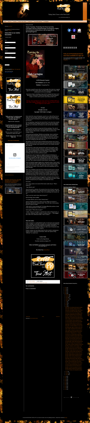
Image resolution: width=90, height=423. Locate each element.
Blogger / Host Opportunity (16, 69)
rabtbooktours (16, 170)
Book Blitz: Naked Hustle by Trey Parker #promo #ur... (74, 352)
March (66, 371)
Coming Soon (30, 282)
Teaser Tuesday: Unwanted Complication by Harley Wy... (74, 344)
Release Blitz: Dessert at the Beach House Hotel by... (73, 331)
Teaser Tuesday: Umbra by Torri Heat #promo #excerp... (74, 318)
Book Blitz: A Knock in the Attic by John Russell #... (73, 357)
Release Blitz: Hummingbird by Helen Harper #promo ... (74, 310)
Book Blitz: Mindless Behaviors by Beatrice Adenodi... (73, 354)
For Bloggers (46, 21)
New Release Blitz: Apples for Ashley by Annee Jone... (74, 327)
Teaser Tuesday (44, 282)
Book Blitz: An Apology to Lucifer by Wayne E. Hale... (73, 345)
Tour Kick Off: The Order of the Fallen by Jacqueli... (73, 311)
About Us (9, 21)
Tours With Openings (38, 21)
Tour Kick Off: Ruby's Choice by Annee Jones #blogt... (74, 321)
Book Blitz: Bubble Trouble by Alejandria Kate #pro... (73, 355)
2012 (65, 389)
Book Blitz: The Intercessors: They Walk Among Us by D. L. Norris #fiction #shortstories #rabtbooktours (13, 181)
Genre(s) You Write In (8, 56)
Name (6, 40)
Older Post (58, 316)
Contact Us (30, 21)
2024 (65, 290)
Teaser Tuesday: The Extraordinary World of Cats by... (74, 362)
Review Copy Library (22, 21)
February (67, 373)
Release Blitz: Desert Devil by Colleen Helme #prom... (74, 358)
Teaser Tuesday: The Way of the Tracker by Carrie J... (74, 330)
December (67, 294)
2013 (65, 387)
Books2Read (46, 249)
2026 (65, 287)
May (66, 304)
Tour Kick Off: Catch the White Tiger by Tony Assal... (73, 364)
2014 (65, 386)
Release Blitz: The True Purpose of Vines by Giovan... (74, 324)
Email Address (7, 45)
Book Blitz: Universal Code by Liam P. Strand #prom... (74, 348)
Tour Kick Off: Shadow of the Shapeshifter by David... (73, 369)
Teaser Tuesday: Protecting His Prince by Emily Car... (73, 328)
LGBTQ (36, 282)
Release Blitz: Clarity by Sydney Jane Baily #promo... (73, 351)
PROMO (41, 282)
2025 (65, 289)
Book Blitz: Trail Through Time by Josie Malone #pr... (73, 342)
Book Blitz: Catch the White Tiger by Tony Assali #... (73, 361)
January (66, 374)
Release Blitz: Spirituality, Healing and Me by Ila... (73, 308)
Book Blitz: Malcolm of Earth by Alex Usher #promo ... (74, 368)
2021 (65, 376)
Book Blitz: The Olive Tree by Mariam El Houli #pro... (73, 367)
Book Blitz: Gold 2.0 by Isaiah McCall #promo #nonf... (73, 337)
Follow (76, 38)
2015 (65, 384)
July (66, 301)
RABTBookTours (9, 170)
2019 (65, 379)
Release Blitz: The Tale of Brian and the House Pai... (73, 338)
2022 (65, 293)
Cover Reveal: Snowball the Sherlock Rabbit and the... (74, 335)
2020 (65, 377)
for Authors (9, 30)
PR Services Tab (72, 58)
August (66, 300)
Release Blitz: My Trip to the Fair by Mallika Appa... (73, 347)
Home (5, 21)
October (66, 297)
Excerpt (34, 282)
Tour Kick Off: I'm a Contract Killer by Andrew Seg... (73, 334)
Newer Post (28, 316)
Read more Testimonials (13, 140)
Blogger (66, 417)
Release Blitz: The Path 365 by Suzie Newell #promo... (74, 317)
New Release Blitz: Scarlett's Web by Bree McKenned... (74, 341)
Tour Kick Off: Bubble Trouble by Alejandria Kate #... (73, 320)
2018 (65, 380)
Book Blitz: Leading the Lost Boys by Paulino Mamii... (73, 315)
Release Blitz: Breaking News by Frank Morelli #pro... (73, 314)
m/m (38, 282)
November (67, 296)
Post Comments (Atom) (34, 318)
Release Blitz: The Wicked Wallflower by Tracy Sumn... (74, 325)
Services (15, 21)
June (66, 303)
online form (10, 26)
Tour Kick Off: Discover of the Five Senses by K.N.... (73, 365)
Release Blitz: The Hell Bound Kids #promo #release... (74, 307)
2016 (65, 383)
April (66, 306)
